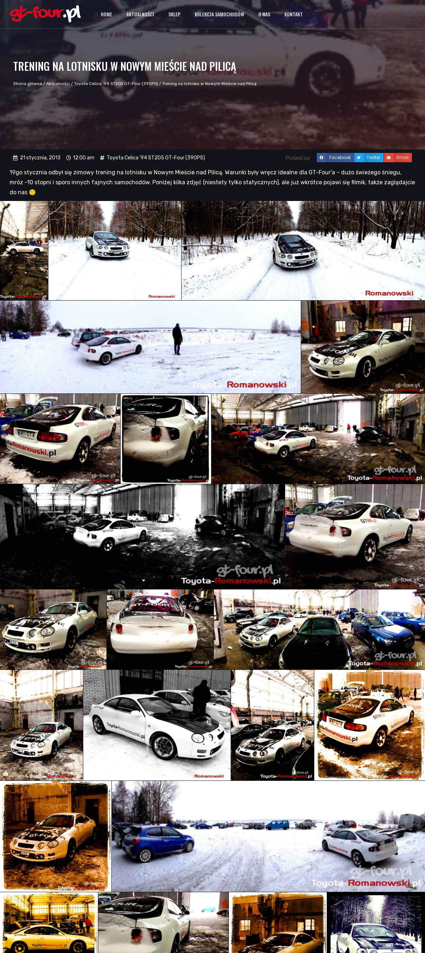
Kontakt (293, 14)
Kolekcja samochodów (219, 14)
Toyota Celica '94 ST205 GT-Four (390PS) (116, 83)
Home (106, 14)
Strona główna (27, 83)
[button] (335, 157)
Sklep (174, 14)
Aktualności (140, 14)
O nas (264, 14)
